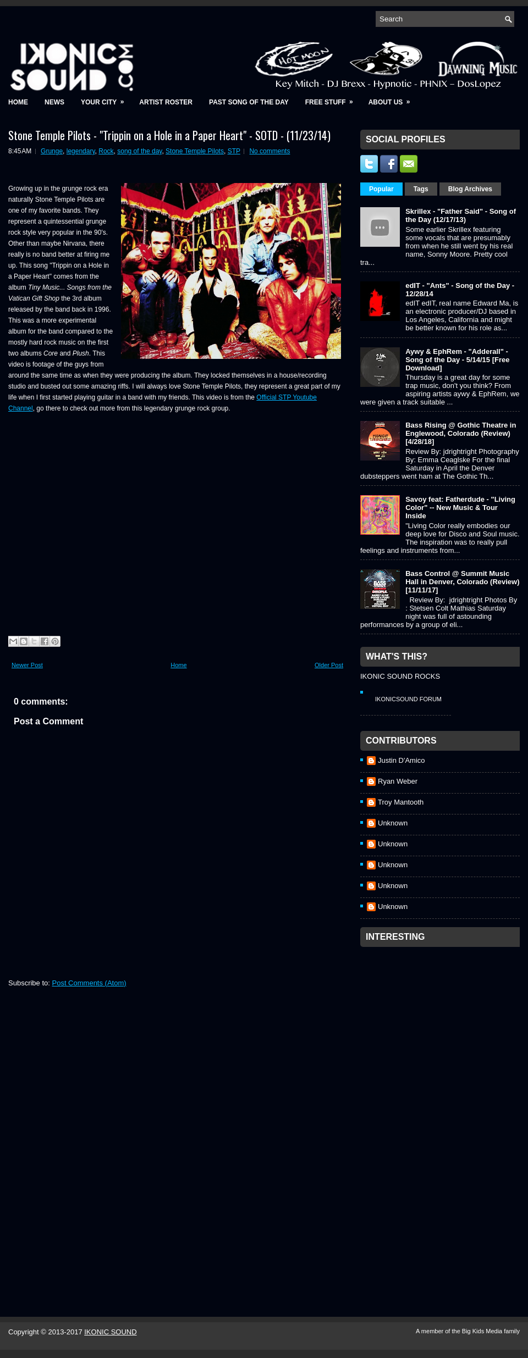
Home (18, 102)
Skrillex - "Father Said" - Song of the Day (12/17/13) (460, 215)
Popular (381, 189)
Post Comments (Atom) (89, 983)
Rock (105, 151)
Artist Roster (166, 102)
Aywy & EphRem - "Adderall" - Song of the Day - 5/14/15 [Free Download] (457, 359)
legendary (81, 151)
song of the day (139, 151)
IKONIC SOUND (110, 1332)
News (54, 102)
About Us (393, 98)
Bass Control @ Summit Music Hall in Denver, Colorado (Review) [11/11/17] (462, 581)
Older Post (329, 665)
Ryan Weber (397, 781)
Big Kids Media (483, 1331)
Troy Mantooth (401, 802)
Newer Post (27, 665)
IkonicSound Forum (408, 699)
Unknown (393, 823)
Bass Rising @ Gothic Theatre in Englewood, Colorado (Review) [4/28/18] (460, 433)
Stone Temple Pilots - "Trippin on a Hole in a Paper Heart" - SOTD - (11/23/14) (169, 135)
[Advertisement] (414, 1117)
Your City (106, 98)
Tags (421, 189)
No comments (269, 151)
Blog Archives (470, 189)
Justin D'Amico (401, 760)
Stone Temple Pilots (195, 151)
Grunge (52, 151)
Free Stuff (332, 98)
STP (234, 151)
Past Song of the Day (249, 102)
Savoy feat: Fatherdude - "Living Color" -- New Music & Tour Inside (460, 507)
